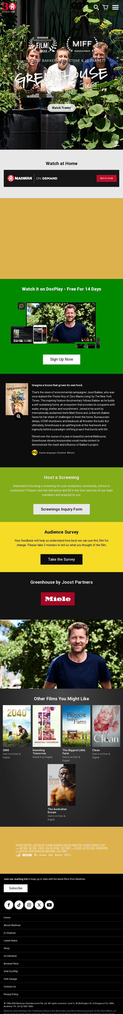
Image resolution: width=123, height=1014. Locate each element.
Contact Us (10, 986)
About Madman (12, 925)
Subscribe (15, 888)
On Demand (10, 956)
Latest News (10, 940)
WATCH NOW (106, 178)
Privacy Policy (11, 994)
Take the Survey (61, 559)
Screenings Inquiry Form (61, 509)
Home (7, 917)
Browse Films (11, 963)
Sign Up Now (61, 359)
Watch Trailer (61, 108)
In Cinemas (10, 932)
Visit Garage (10, 979)
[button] (8, 654)
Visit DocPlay (11, 971)
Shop (7, 948)
